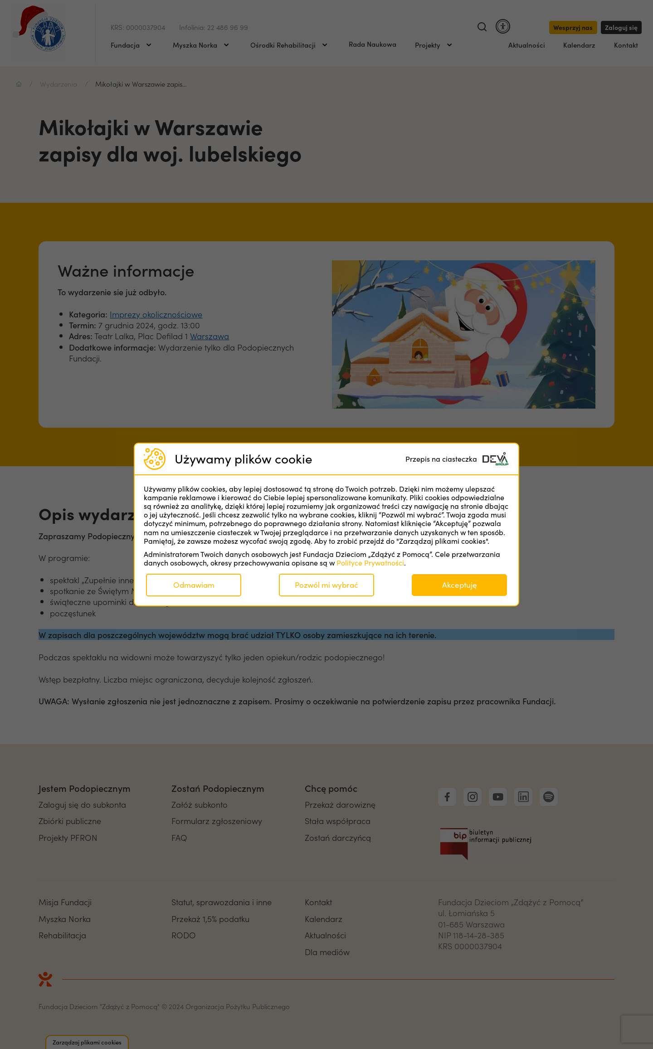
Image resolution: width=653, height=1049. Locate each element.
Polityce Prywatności (370, 562)
